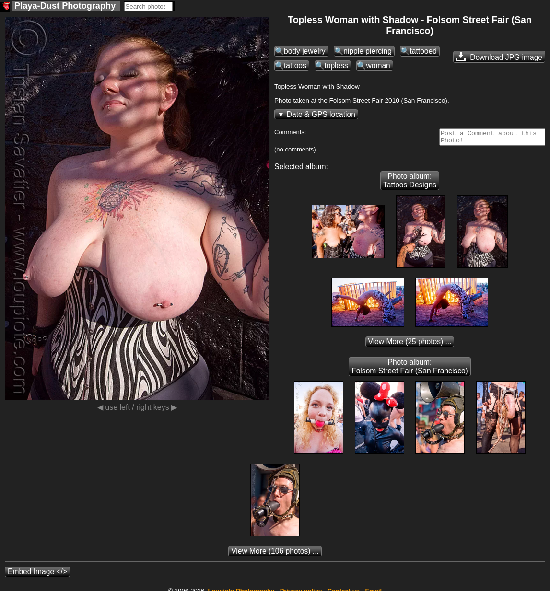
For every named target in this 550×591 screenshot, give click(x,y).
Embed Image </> (37, 574)
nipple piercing (367, 51)
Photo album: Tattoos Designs (409, 183)
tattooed (423, 51)
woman (378, 65)
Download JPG (499, 56)
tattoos (295, 65)
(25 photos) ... (410, 344)
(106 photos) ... (275, 554)
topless (336, 65)
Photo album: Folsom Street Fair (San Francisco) (409, 369)
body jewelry (305, 51)
